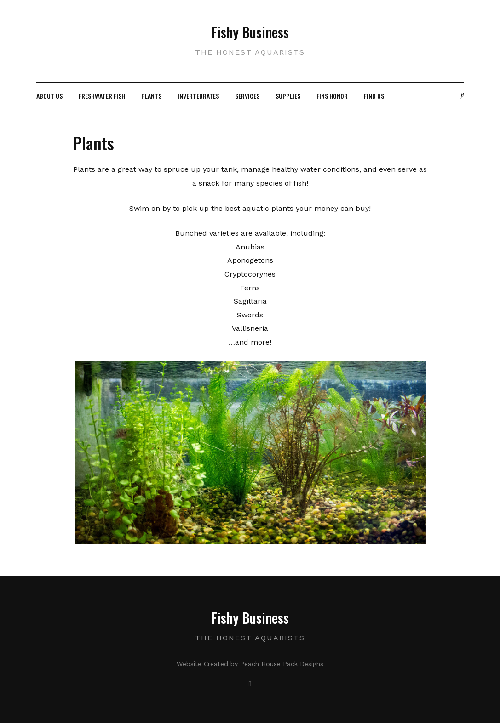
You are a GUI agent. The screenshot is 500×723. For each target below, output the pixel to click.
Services (247, 96)
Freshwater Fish (102, 96)
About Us (49, 96)
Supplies (288, 96)
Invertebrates (198, 96)
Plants (151, 96)
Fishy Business (250, 32)
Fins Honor (332, 96)
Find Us (374, 96)
